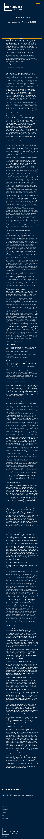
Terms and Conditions (37, 836)
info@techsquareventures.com (21, 795)
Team (4, 812)
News (4, 815)
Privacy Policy (27, 836)
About (4, 807)
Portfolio (5, 810)
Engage (5, 818)
